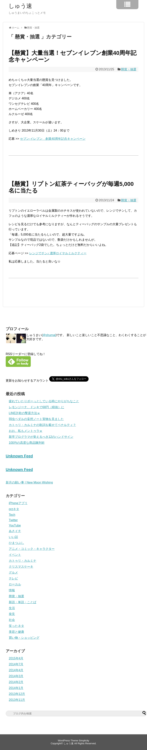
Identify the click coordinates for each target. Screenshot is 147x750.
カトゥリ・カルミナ (22, 560)
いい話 (13, 537)
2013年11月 (17, 699)
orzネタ (14, 509)
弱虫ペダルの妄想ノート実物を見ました (36, 419)
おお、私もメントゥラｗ (25, 430)
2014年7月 (16, 664)
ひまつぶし (16, 542)
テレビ (13, 578)
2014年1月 (16, 688)
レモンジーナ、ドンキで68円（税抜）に (36, 407)
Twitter (13, 520)
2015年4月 (16, 658)
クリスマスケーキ (21, 566)
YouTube (15, 525)
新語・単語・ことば (22, 602)
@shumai (49, 335)
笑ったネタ (16, 625)
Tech (12, 514)
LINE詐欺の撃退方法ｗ (24, 413)
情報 (12, 590)
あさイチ (15, 531)
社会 (12, 620)
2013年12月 (17, 694)
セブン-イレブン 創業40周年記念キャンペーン (53, 138)
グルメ (13, 572)
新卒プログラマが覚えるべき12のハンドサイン (41, 436)
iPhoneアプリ (18, 503)
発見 (12, 614)
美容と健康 (16, 631)
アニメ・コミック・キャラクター (32, 548)
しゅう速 (20, 6)
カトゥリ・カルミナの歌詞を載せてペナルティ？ (42, 425)
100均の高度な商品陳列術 (26, 442)
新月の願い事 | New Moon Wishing (29, 482)
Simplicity (84, 740)
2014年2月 (16, 682)
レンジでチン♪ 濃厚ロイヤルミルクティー (57, 253)
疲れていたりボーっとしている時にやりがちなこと (44, 401)
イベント (15, 554)
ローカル (15, 584)
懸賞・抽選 (128, 69)
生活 (12, 608)
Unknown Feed (19, 456)
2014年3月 (16, 676)
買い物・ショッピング (24, 637)
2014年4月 (16, 670)
